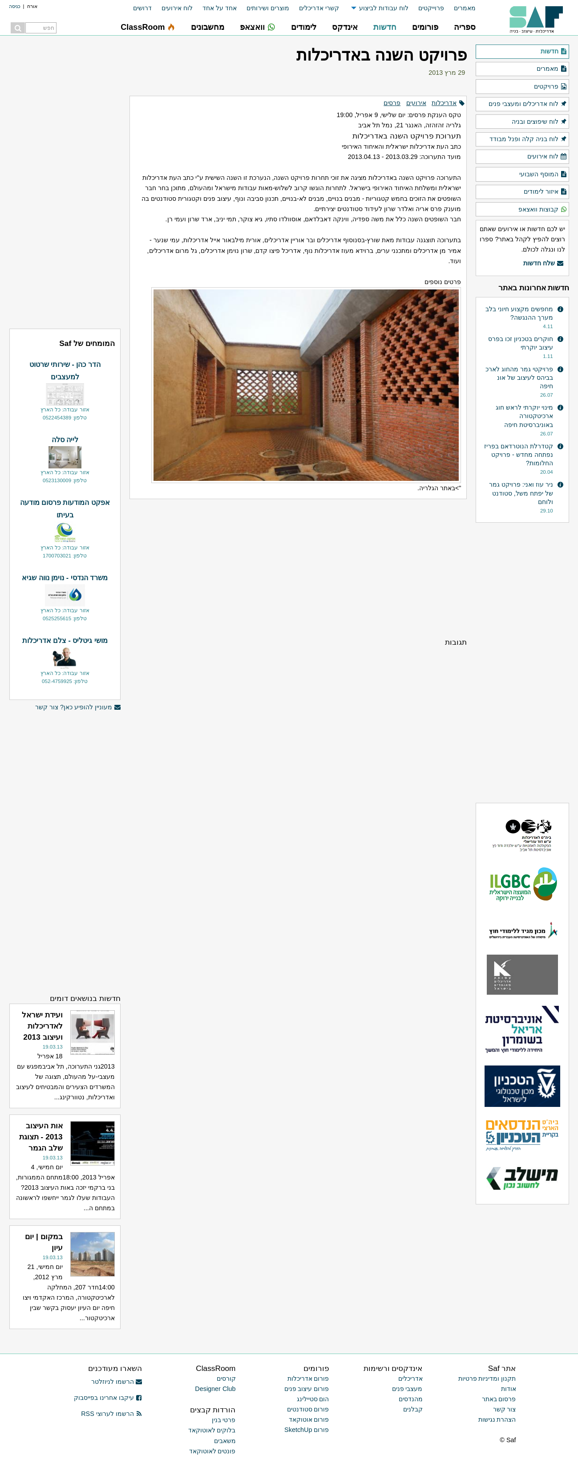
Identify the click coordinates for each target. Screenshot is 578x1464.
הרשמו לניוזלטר (116, 1382)
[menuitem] (460, 8)
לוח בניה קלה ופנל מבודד (528, 139)
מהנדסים (411, 1399)
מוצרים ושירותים (268, 8)
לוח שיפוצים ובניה (539, 122)
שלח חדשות (543, 263)
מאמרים (465, 8)
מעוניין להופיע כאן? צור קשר (78, 707)
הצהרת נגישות (497, 1419)
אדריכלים (410, 1378)
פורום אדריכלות (308, 1378)
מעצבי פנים (407, 1388)
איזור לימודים (545, 192)
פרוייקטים (431, 8)
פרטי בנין (224, 1419)
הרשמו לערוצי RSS (111, 1414)
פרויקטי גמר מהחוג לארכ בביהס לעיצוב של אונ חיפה (519, 378)
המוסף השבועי (543, 174)
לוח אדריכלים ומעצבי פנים (528, 104)
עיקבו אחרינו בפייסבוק (108, 1398)
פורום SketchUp (306, 1429)
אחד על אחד (219, 8)
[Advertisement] (298, 568)
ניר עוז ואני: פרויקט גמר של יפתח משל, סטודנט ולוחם (521, 493)
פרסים (392, 102)
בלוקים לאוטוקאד (212, 1430)
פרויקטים (550, 87)
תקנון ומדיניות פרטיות (487, 1378)
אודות (508, 1388)
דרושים (142, 8)
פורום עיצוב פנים (306, 1388)
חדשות (554, 52)
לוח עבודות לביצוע (383, 8)
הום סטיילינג (313, 1399)
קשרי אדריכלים (319, 8)
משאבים (225, 1440)
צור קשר (504, 1409)
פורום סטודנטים (308, 1409)
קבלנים (413, 1409)
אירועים (416, 102)
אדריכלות (444, 102)
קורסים (226, 1378)
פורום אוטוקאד (309, 1419)
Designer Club (215, 1388)
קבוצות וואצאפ (542, 210)
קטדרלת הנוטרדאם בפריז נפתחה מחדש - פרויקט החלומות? (518, 455)
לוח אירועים (177, 8)
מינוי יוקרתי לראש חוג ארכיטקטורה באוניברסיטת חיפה (524, 416)
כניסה (14, 6)
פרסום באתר (499, 1399)
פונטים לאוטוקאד (212, 1451)
